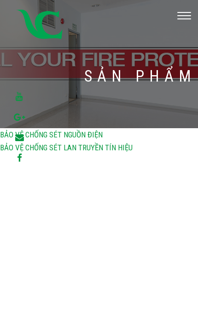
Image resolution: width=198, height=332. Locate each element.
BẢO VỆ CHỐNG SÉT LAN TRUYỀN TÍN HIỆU (66, 147)
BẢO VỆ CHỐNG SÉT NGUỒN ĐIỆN (51, 134)
